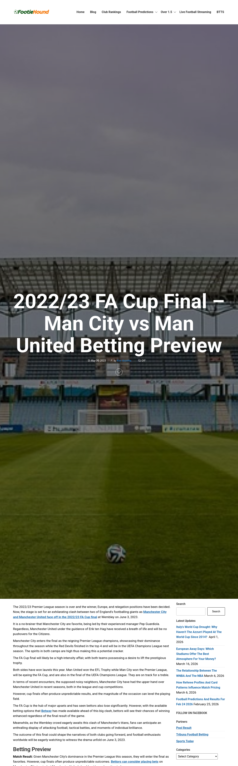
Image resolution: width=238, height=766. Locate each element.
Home (81, 12)
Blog (93, 12)
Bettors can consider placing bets (134, 761)
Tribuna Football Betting (192, 734)
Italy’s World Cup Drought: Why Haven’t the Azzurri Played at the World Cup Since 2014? (199, 632)
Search (181, 604)
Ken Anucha (124, 360)
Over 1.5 (166, 12)
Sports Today (185, 741)
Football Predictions (140, 12)
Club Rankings (111, 12)
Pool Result (184, 728)
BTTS (220, 12)
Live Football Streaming (195, 12)
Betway (46, 711)
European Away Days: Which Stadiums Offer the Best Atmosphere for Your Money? (196, 654)
